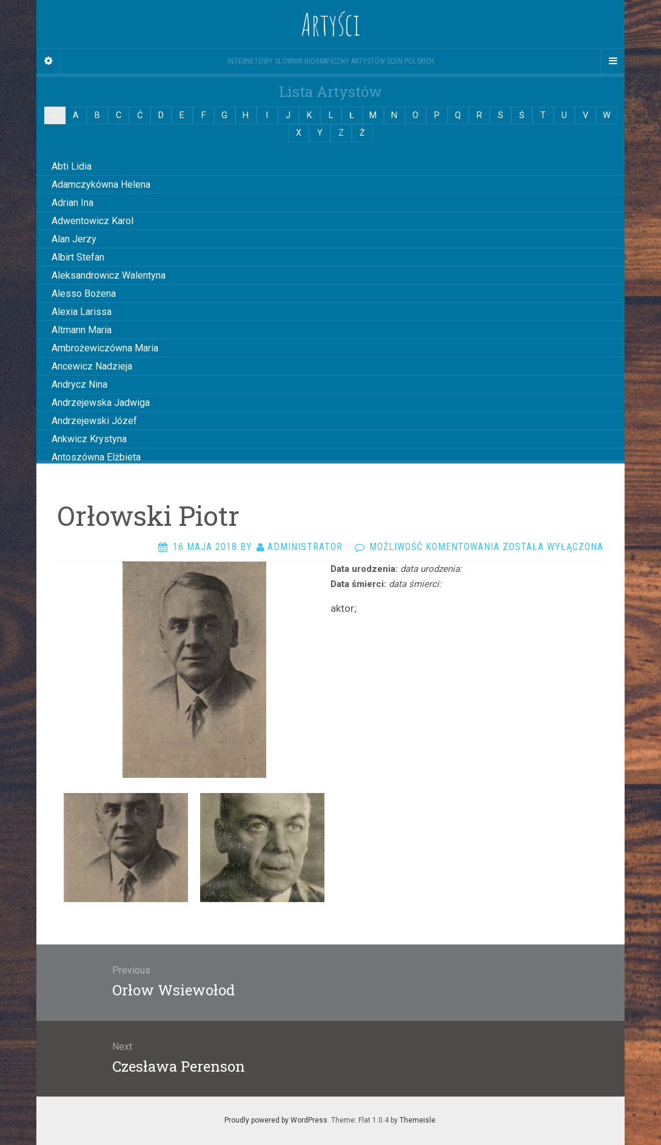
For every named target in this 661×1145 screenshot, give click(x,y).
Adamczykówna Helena (101, 184)
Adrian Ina (72, 202)
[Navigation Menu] (612, 61)
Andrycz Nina (79, 384)
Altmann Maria (82, 330)
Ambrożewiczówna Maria (105, 348)
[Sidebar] (48, 61)
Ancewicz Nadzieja (92, 366)
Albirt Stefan (78, 257)
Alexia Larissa (82, 311)
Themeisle (417, 1120)
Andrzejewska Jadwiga (101, 402)
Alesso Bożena (84, 293)
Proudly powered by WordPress (275, 1120)
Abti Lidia (72, 166)
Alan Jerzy (74, 239)
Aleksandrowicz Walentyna (109, 275)
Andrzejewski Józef (94, 420)
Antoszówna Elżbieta (96, 457)
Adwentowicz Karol (92, 221)
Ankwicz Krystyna (89, 439)
